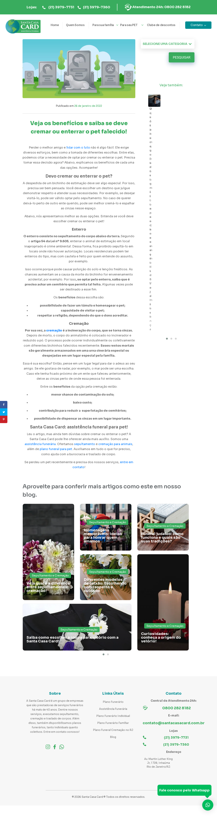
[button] (103, 654)
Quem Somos (75, 25)
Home (55, 25)
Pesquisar (181, 57)
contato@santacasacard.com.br (174, 723)
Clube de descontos (161, 25)
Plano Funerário (113, 702)
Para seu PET (128, 25)
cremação (54, 330)
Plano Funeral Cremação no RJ (113, 730)
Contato (197, 25)
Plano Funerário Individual (113, 716)
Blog (113, 737)
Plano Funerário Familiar (113, 723)
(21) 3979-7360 (96, 7)
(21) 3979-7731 (61, 7)
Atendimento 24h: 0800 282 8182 (161, 7)
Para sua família (103, 25)
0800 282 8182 (176, 708)
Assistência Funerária (113, 709)
